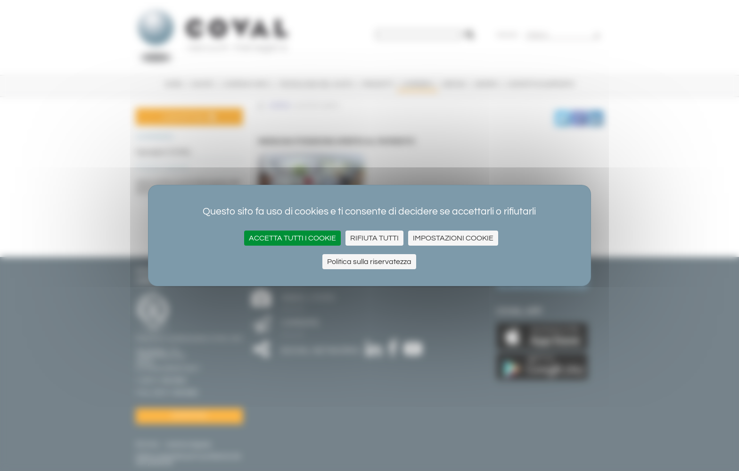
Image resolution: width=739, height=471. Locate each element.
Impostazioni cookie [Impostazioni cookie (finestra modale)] (453, 238)
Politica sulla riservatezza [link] (369, 261)
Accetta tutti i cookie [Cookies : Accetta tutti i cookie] (292, 238)
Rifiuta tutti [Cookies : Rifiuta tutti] (374, 238)
